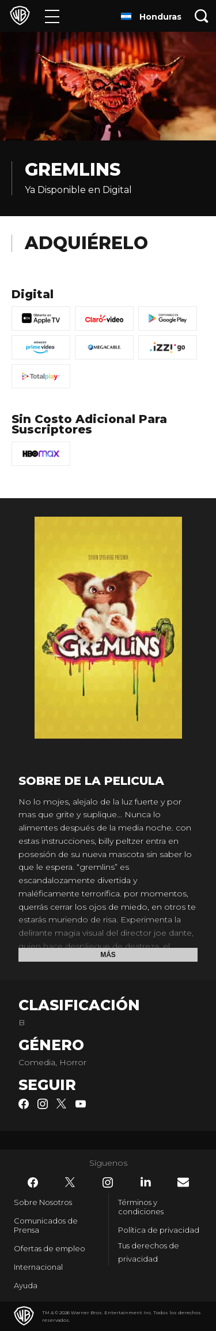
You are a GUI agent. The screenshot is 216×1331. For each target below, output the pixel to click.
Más (108, 955)
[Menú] (52, 16)
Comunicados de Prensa (46, 1225)
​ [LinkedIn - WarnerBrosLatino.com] (146, 1182)
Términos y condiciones (141, 1206)
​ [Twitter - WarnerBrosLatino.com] (70, 1182)
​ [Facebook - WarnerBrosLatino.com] (33, 1182)
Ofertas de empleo (49, 1248)
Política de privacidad (158, 1229)
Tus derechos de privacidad (148, 1252)
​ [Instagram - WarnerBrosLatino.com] (108, 1182)
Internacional (38, 1266)
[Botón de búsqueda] (201, 16)
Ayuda (25, 1285)
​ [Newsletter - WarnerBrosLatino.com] (183, 1182)
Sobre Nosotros (43, 1202)
